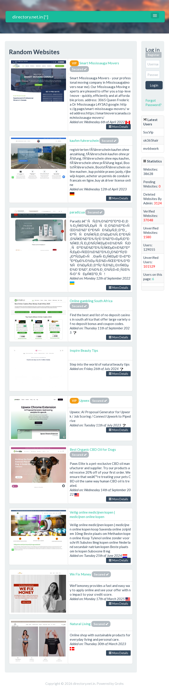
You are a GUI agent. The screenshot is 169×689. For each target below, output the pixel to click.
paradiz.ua (77, 212)
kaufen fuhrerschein (84, 140)
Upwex (84, 400)
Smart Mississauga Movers (99, 63)
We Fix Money (80, 574)
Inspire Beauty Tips (84, 350)
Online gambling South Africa (91, 301)
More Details (118, 126)
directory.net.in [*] (30, 16)
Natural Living (80, 624)
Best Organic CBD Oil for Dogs (93, 449)
